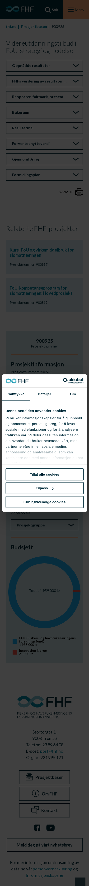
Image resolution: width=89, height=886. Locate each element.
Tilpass (45, 488)
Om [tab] (73, 394)
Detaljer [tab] (44, 394)
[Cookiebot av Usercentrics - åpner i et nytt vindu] (63, 381)
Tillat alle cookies (44, 474)
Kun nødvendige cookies (44, 502)
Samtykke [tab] (16, 394)
